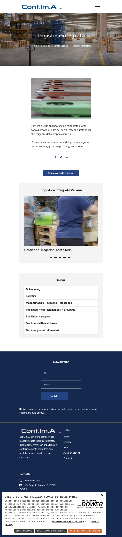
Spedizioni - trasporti (38, 316)
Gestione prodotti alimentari (42, 330)
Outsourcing (33, 289)
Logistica (31, 296)
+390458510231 (30, 480)
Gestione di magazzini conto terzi (48, 250)
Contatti (67, 458)
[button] (52, 257)
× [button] (102, 495)
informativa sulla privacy (31, 412)
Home (34, 46)
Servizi (66, 447)
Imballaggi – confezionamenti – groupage (50, 309)
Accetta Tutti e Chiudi (85, 530)
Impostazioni (24, 530)
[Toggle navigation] (97, 6)
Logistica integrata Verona (54, 46)
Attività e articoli (71, 452)
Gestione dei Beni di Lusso (41, 323)
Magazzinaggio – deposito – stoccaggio (49, 302)
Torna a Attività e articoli (61, 173)
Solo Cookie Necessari (51, 530)
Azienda (67, 442)
